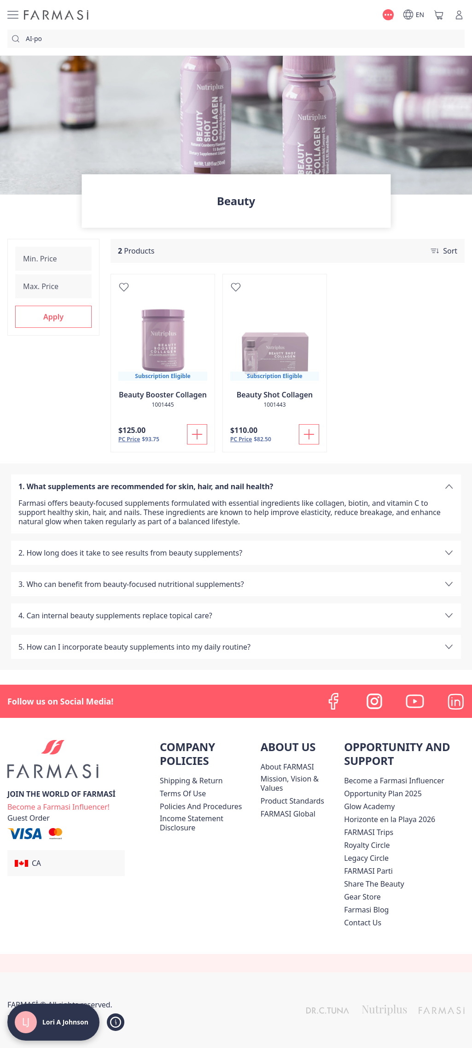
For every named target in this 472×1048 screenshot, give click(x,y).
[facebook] (334, 701)
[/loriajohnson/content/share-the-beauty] (374, 883)
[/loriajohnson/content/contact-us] (362, 922)
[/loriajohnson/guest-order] (28, 818)
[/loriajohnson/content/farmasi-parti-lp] (368, 871)
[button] (53, 317)
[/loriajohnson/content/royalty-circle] (367, 845)
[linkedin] (455, 701)
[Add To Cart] (197, 434)
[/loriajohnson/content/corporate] (288, 813)
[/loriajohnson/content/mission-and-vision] (300, 783)
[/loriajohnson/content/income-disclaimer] (208, 823)
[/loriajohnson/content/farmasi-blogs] (366, 909)
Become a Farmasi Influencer (394, 780)
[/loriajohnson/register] (58, 806)
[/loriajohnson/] (56, 15)
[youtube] (415, 701)
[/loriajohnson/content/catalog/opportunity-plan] (383, 793)
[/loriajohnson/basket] (438, 14)
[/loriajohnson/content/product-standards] (292, 800)
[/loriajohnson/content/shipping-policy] (191, 780)
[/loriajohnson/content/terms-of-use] (183, 793)
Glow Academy (369, 806)
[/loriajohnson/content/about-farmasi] (287, 766)
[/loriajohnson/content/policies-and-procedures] (201, 806)
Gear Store (362, 896)
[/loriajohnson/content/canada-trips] (368, 832)
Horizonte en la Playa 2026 (389, 819)
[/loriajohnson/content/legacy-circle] (366, 858)
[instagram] (374, 701)
